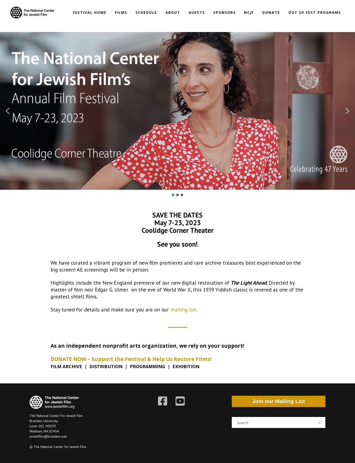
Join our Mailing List (278, 401)
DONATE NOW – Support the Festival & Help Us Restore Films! (131, 359)
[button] (8, 111)
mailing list (183, 309)
